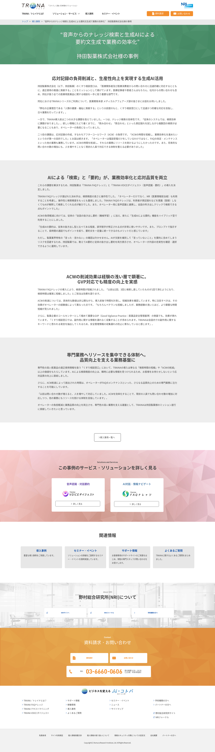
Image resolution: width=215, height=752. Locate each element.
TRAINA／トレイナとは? (33, 12)
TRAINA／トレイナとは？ (35, 699)
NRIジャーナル (107, 610)
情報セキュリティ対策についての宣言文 (129, 734)
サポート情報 (73, 699)
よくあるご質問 (74, 711)
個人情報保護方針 (75, 734)
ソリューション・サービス (65, 12)
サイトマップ (117, 707)
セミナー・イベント (111, 12)
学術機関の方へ (151, 610)
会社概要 (153, 734)
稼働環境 (71, 703)
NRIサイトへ (63, 610)
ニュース (115, 703)
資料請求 (85, 655)
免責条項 (42, 734)
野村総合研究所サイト (165, 712)
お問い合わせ (129, 655)
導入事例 (89, 12)
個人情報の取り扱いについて (98, 734)
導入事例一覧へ (108, 436)
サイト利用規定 (57, 734)
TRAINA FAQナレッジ (33, 703)
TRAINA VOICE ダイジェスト (36, 711)
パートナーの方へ (163, 703)
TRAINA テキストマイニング (36, 707)
